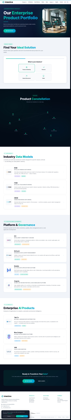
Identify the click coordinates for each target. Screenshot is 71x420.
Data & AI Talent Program (62, 400)
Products (24, 2)
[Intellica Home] (7, 2)
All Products (31, 401)
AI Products (31, 399)
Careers (52, 2)
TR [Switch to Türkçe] (67, 2)
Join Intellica (60, 399)
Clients (43, 2)
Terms (63, 417)
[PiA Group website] (33, 413)
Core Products (32, 397)
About (47, 2)
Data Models (31, 400)
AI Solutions (30, 2)
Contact (61, 2)
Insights (56, 2)
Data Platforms (37, 2)
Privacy (59, 417)
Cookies (67, 417)
